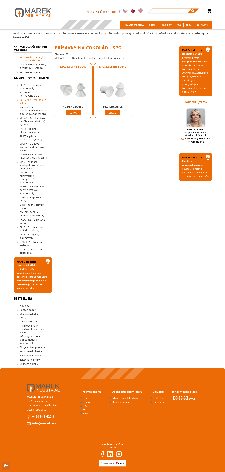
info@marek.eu (44, 423)
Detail (73, 113)
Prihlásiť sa (93, 11)
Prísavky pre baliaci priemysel (174, 33)
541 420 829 (197, 142)
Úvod (16, 33)
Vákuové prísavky (145, 33)
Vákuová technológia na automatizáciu (82, 33)
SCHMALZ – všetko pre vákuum (40, 33)
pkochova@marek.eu (197, 138)
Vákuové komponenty (119, 33)
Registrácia (111, 11)
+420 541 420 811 (45, 416)
